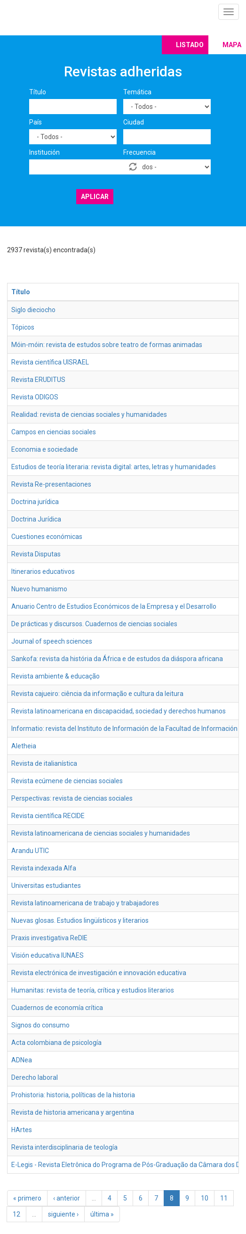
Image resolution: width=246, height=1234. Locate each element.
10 (204, 1198)
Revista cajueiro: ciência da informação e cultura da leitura (97, 693)
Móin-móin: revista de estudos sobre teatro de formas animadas (106, 344)
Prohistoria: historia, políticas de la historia (73, 1095)
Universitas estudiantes (46, 885)
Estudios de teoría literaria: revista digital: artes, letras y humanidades (113, 467)
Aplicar (95, 196)
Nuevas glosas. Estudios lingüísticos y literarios (80, 920)
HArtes (21, 1130)
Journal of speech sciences (51, 641)
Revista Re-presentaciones (51, 484)
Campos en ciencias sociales (53, 432)
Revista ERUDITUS (38, 379)
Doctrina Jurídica (36, 519)
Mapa (231, 45)
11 (224, 1198)
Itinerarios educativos (43, 571)
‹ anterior (66, 1198)
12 (16, 1214)
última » (102, 1214)
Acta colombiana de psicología (56, 1042)
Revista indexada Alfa (43, 868)
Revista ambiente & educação (55, 676)
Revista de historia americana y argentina (72, 1112)
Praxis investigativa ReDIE (49, 938)
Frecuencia (139, 152)
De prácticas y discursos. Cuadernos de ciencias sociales (94, 624)
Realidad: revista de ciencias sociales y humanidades (89, 414)
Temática (137, 92)
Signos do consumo (40, 1025)
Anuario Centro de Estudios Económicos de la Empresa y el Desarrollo (113, 606)
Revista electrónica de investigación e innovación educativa (98, 973)
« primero (27, 1198)
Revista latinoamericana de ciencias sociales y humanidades (100, 833)
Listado (190, 45)
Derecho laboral (34, 1077)
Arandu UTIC (30, 850)
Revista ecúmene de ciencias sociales (67, 781)
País (35, 122)
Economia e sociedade (44, 449)
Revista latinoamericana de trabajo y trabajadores (85, 903)
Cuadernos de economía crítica (57, 1007)
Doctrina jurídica (35, 501)
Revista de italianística (44, 763)
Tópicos (22, 327)
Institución (44, 152)
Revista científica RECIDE (48, 816)
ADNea (21, 1060)
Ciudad (133, 122)
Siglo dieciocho (33, 310)
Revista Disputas (36, 554)
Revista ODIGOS (34, 397)
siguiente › (63, 1214)
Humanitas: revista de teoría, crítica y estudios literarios (92, 990)
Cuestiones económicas (46, 536)
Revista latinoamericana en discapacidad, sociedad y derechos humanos (118, 711)
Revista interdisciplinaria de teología (64, 1147)
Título (37, 92)
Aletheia (23, 746)
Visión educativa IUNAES (47, 955)
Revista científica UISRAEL (50, 362)
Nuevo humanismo (39, 589)
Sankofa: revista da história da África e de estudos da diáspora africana (117, 659)
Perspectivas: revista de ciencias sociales (72, 798)
